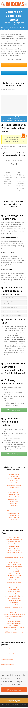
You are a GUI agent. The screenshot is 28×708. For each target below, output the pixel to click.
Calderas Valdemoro (14, 625)
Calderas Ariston (14, 474)
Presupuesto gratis (14, 65)
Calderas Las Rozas (14, 587)
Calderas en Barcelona (8, 649)
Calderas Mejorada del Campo (14, 596)
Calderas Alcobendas (14, 542)
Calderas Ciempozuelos (14, 564)
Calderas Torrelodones (14, 619)
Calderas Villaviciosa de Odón (14, 632)
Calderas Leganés (14, 589)
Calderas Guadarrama (14, 582)
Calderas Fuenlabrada (14, 575)
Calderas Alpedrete (14, 548)
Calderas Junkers (14, 501)
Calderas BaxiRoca (14, 478)
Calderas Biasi (14, 483)
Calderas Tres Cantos (14, 621)
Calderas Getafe (14, 580)
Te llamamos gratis (14, 73)
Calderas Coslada (14, 571)
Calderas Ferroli (14, 497)
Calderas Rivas (14, 612)
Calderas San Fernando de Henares (14, 614)
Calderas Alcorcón (14, 544)
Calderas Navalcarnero (14, 600)
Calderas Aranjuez (14, 550)
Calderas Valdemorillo (14, 623)
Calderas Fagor (14, 495)
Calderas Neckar (14, 506)
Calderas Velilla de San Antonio (14, 627)
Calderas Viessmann (14, 517)
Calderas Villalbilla (14, 630)
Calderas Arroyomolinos (14, 555)
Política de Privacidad (8, 704)
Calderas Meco (14, 594)
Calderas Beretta (14, 481)
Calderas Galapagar (14, 578)
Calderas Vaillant (14, 515)
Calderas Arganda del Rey (14, 553)
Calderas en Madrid (7, 654)
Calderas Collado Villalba (14, 567)
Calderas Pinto (14, 605)
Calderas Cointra (14, 487)
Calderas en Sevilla (7, 659)
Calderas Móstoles (14, 598)
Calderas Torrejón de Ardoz (14, 616)
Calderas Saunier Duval (14, 511)
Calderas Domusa (14, 492)
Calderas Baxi (14, 476)
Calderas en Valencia (7, 664)
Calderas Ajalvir (14, 537)
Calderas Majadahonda (14, 592)
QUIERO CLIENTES (14, 690)
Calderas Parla (13, 602)
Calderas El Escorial (14, 573)
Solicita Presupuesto (14, 410)
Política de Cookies (20, 704)
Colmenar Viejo (14, 569)
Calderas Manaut (14, 503)
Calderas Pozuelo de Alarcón (14, 607)
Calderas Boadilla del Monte (14, 557)
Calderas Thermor (14, 513)
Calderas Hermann (14, 499)
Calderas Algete (14, 546)
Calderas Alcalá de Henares (14, 539)
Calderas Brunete (14, 562)
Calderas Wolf (14, 520)
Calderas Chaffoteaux (14, 485)
